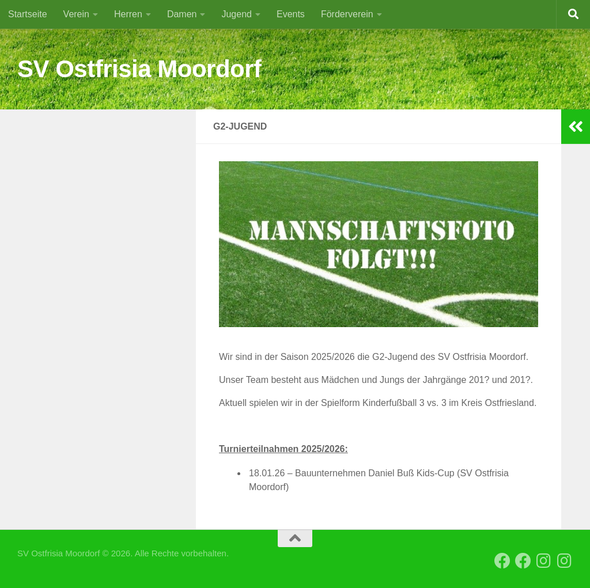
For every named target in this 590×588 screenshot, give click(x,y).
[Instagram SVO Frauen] (565, 561)
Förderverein (347, 14)
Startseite (27, 14)
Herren (128, 14)
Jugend (236, 14)
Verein (76, 14)
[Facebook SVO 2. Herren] (523, 561)
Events (291, 14)
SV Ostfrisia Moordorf (139, 68)
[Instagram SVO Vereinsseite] (544, 561)
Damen (182, 14)
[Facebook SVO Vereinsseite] (502, 561)
